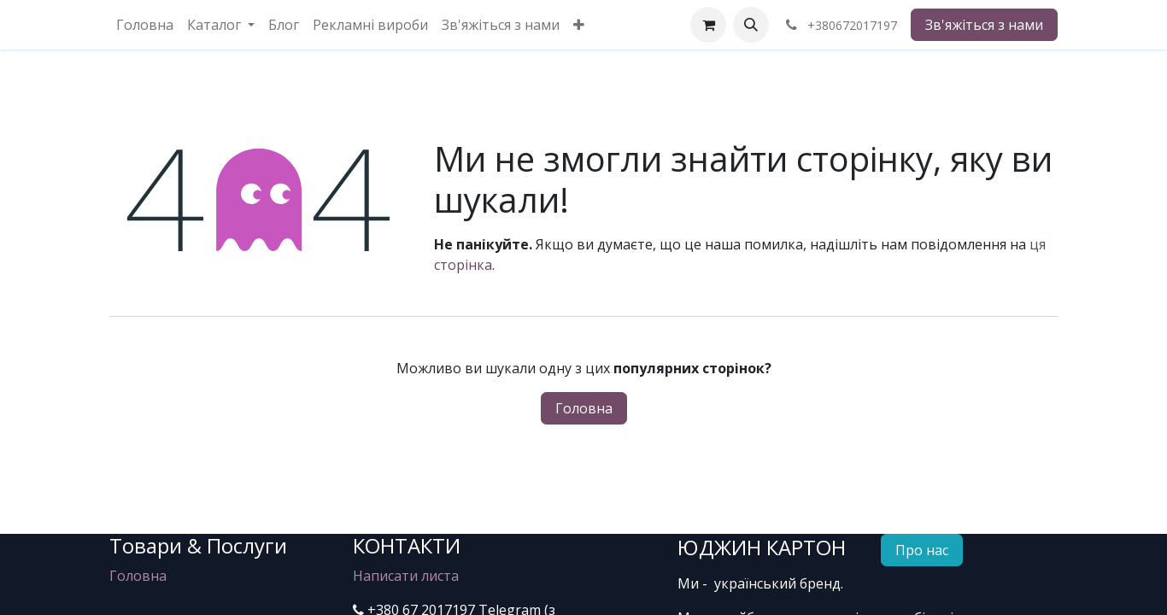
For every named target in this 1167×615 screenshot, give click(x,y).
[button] (751, 25)
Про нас (921, 550)
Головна (584, 408)
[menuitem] (144, 25)
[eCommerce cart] (708, 25)
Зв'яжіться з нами (984, 24)
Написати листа (406, 575)
